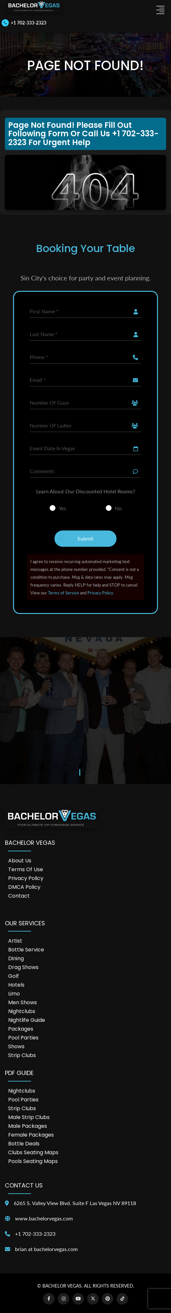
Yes (62, 508)
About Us (19, 860)
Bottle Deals (23, 1143)
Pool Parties (23, 1037)
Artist (15, 941)
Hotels (16, 985)
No (118, 508)
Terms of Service (63, 592)
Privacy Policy (100, 592)
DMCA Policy (24, 887)
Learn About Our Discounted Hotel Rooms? (85, 491)
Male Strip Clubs (29, 1117)
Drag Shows (23, 967)
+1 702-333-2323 (35, 1234)
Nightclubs (21, 1011)
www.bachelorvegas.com (44, 1218)
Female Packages (31, 1135)
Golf (13, 976)
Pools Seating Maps (33, 1161)
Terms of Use (25, 869)
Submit (85, 538)
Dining (16, 958)
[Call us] (24, 22)
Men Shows (22, 1002)
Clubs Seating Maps (33, 1152)
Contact (19, 896)
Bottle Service (26, 949)
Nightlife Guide (26, 1020)
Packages (20, 1029)
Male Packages (27, 1126)
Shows (16, 1046)
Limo (14, 993)
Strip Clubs (22, 1055)
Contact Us (24, 1185)
